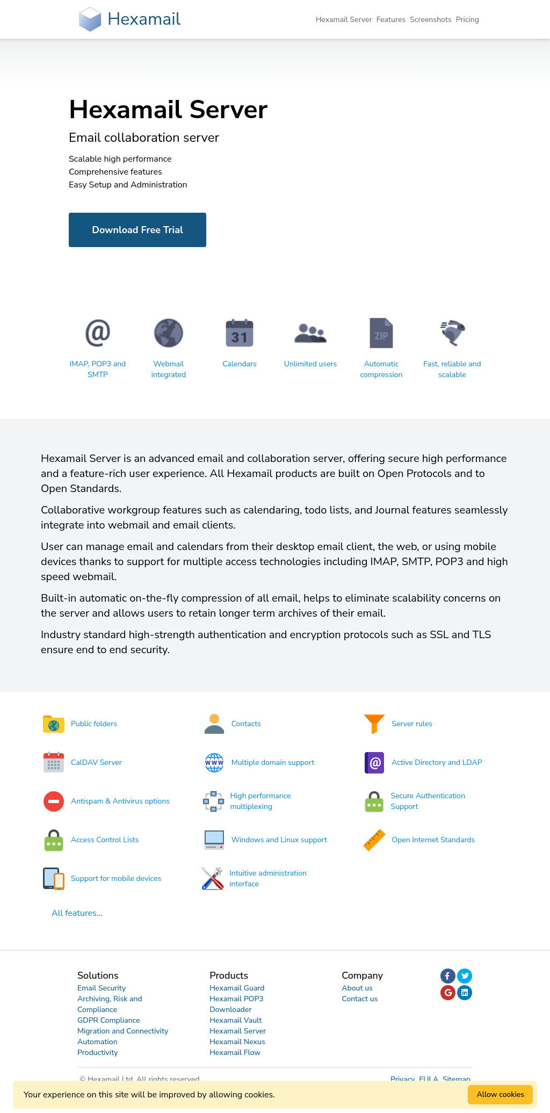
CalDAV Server (96, 762)
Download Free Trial (137, 229)
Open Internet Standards (433, 840)
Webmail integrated (168, 369)
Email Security (101, 988)
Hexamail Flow (234, 1052)
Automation (97, 1042)
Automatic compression (381, 369)
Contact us (360, 999)
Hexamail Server (344, 20)
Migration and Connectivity (122, 1031)
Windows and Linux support (279, 840)
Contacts (246, 724)
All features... (77, 913)
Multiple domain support (272, 762)
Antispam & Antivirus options (120, 801)
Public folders (94, 724)
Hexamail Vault (235, 1020)
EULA (429, 1079)
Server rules (412, 724)
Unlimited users (310, 364)
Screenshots (430, 20)
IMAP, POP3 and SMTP (98, 369)
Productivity (97, 1052)
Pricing (467, 20)
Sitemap (457, 1079)
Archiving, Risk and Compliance (109, 1004)
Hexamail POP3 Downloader (236, 1004)
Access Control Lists (105, 840)
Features (391, 20)
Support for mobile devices (116, 878)
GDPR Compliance (108, 1020)
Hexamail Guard (236, 988)
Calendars (239, 364)
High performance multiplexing (260, 801)
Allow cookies (500, 1094)
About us (357, 988)
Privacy (403, 1079)
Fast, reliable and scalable (452, 369)
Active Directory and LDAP (437, 762)
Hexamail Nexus (237, 1042)
